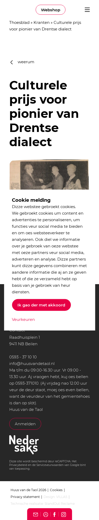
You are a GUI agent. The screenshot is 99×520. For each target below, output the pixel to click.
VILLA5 (61, 497)
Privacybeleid (18, 465)
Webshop (50, 9)
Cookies (56, 490)
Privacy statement (25, 497)
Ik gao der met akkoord (41, 304)
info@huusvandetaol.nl (32, 363)
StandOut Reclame (60, 504)
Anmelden (25, 423)
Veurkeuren (23, 319)
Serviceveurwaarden (50, 465)
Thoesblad (19, 22)
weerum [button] (22, 61)
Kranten (42, 22)
